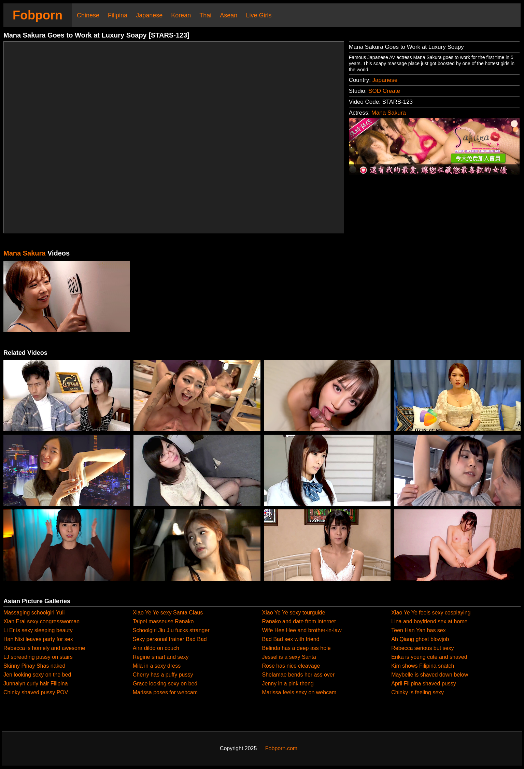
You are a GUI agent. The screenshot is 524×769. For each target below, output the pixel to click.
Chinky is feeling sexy (417, 692)
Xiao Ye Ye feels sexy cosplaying (430, 612)
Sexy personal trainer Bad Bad (170, 639)
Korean (181, 15)
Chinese (88, 15)
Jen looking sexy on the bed (37, 675)
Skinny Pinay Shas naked (34, 666)
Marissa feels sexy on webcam (299, 692)
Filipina (117, 15)
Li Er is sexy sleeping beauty (38, 630)
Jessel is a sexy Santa (289, 657)
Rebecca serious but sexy (422, 648)
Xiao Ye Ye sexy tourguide (293, 612)
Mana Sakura (388, 113)
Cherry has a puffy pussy (163, 675)
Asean (228, 15)
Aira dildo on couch (156, 648)
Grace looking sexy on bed (165, 683)
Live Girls (258, 15)
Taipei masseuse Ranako (163, 621)
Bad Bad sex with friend (291, 639)
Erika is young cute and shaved (429, 657)
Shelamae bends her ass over (298, 675)
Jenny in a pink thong (288, 683)
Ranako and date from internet (299, 621)
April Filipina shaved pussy (423, 683)
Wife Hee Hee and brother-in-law (302, 630)
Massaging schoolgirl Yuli (34, 612)
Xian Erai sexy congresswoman (41, 621)
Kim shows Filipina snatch (422, 666)
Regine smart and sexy (161, 657)
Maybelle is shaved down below (429, 675)
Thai (205, 15)
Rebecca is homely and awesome (44, 648)
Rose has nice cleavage (291, 666)
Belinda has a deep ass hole (296, 648)
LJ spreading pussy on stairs (38, 657)
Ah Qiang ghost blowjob (420, 639)
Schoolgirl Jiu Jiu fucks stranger (171, 630)
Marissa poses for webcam (165, 692)
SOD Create (384, 91)
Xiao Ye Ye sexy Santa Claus (168, 612)
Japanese (149, 15)
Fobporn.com (281, 748)
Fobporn (37, 15)
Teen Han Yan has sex (418, 630)
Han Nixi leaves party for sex (38, 639)
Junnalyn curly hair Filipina (35, 683)
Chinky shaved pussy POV (35, 692)
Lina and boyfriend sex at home (429, 621)
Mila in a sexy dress (157, 666)
